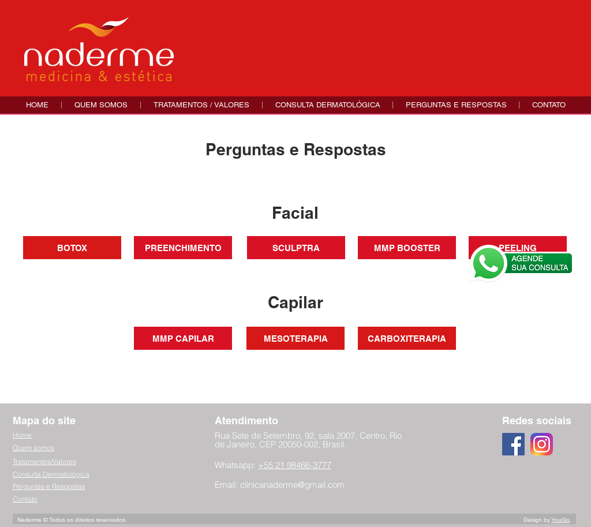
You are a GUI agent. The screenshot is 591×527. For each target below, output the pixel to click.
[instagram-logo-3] (541, 444)
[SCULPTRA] (296, 247)
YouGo (560, 520)
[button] (201, 105)
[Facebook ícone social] (513, 444)
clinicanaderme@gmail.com (292, 484)
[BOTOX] (72, 247)
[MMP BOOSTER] (407, 247)
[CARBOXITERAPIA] (407, 338)
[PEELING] (518, 247)
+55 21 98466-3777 (294, 464)
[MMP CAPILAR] (183, 338)
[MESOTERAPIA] (295, 338)
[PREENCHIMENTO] (183, 247)
